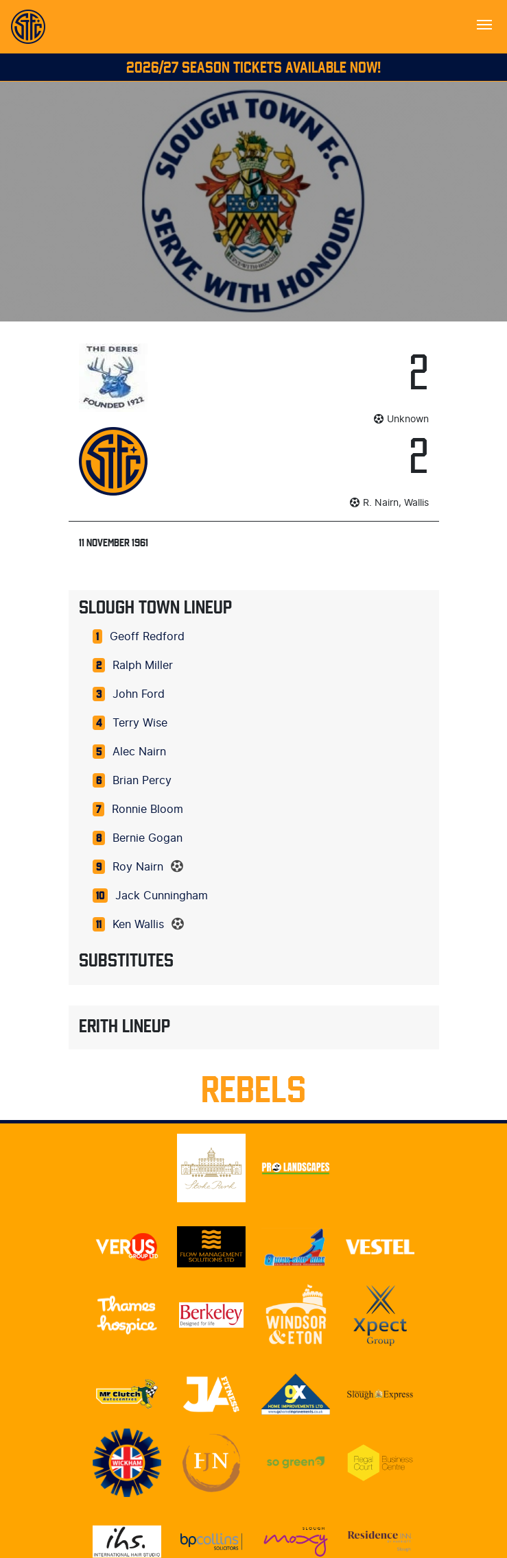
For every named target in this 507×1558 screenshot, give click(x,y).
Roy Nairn (138, 867)
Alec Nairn (139, 751)
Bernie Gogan (147, 838)
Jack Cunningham (161, 895)
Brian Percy (142, 780)
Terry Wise (140, 723)
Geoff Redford (147, 636)
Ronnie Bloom (147, 809)
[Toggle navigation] (484, 23)
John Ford (139, 694)
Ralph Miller (143, 665)
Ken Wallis (138, 924)
